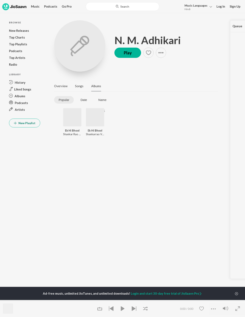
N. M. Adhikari (147, 40)
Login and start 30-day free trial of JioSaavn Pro (166, 293)
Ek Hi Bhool (72, 130)
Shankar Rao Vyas (74, 134)
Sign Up (235, 6)
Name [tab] (102, 100)
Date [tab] (84, 100)
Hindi (187, 9)
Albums (96, 86)
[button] (197, 7)
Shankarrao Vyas (96, 134)
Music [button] (35, 6)
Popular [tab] (64, 100)
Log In (221, 6)
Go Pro (67, 6)
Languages (196, 5)
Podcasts (50, 6)
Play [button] (128, 52)
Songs (79, 86)
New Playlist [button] (24, 123)
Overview (60, 86)
